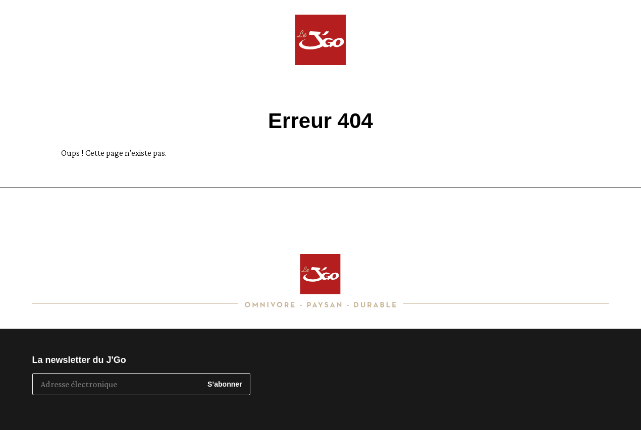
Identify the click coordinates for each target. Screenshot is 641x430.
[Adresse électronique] (116, 384)
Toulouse (601, 26)
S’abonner (224, 384)
